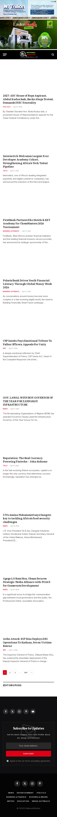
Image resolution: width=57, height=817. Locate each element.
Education (23, 801)
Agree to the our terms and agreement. (28, 761)
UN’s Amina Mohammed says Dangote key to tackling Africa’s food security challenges (27, 518)
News (11, 793)
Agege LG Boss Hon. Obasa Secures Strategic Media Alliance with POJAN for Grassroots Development (26, 582)
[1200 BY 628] (28, 48)
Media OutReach (41, 801)
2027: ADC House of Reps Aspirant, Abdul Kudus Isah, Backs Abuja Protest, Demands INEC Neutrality (28, 99)
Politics (41, 793)
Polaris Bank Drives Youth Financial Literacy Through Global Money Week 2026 (27, 284)
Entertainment (25, 793)
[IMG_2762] (28, 18)
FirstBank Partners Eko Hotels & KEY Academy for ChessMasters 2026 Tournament (26, 223)
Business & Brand (38, 797)
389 (25, 672)
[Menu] (5, 54)
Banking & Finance (16, 797)
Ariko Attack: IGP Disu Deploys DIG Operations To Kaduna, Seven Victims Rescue (27, 642)
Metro (10, 801)
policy (37, 761)
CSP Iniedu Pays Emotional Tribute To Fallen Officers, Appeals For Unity (27, 342)
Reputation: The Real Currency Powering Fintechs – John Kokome (25, 459)
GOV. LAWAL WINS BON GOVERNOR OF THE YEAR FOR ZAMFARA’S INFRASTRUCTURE (28, 401)
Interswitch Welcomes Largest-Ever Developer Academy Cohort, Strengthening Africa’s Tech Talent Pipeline (26, 161)
